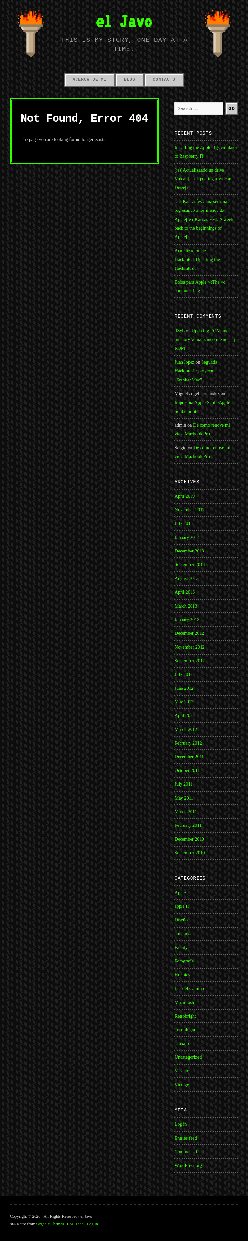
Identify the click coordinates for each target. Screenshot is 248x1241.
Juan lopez (184, 362)
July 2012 (183, 674)
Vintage (181, 1084)
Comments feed (189, 1151)
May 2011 (183, 798)
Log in (180, 1124)
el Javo (124, 21)
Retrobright (185, 1016)
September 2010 (189, 852)
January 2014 (186, 537)
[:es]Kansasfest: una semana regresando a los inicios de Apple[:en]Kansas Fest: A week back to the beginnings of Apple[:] (203, 219)
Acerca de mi (90, 79)
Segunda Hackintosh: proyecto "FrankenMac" (195, 370)
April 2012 (184, 715)
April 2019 (184, 496)
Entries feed (185, 1138)
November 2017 (189, 509)
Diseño (181, 919)
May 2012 (183, 701)
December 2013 (189, 550)
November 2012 (189, 647)
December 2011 (189, 756)
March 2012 (185, 729)
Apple (180, 892)
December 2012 (189, 633)
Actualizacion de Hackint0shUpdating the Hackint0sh (197, 259)
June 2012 (183, 688)
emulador (183, 933)
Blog (129, 79)
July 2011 (183, 784)
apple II (181, 906)
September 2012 (189, 660)
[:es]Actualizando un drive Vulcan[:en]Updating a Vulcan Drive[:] (202, 178)
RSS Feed (75, 1223)
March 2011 (185, 811)
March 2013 (185, 606)
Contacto (164, 79)
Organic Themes (50, 1223)
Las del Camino (189, 988)
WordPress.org (188, 1165)
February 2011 (188, 825)
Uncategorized (188, 1057)
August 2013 (186, 578)
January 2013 (186, 619)
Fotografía (184, 960)
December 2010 (189, 839)
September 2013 (189, 564)
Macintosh (184, 1002)
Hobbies (182, 974)
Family (181, 947)
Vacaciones (184, 1070)
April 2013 (184, 592)
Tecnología (184, 1029)
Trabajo (181, 1043)
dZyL (179, 330)
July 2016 (183, 523)
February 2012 (188, 743)
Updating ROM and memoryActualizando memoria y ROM (205, 339)
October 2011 (187, 770)
